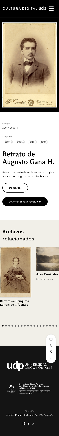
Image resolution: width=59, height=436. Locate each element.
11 (34, 326)
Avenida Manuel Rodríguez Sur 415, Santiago (29, 415)
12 (37, 326)
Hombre (32, 142)
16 (50, 326)
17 (53, 326)
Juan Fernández (47, 274)
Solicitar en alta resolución (25, 201)
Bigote (8, 142)
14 (44, 326)
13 (40, 326)
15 (47, 326)
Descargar (15, 187)
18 (56, 326)
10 (31, 326)
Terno (43, 142)
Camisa (20, 142)
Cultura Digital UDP (24, 10)
